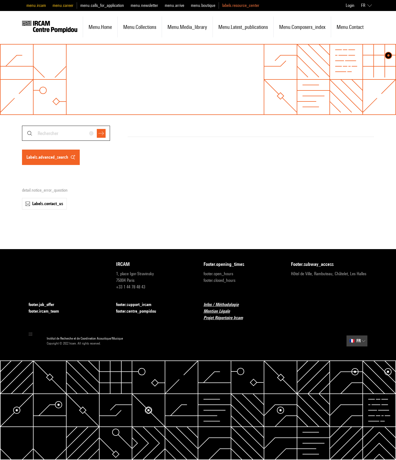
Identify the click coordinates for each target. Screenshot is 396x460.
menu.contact (350, 27)
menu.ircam (36, 5)
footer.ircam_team (47, 311)
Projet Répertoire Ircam (226, 318)
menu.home (100, 27)
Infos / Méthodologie (224, 305)
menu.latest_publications (243, 27)
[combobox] (66, 133)
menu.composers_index (302, 27)
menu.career (63, 5)
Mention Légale (220, 311)
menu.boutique (203, 5)
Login (350, 5)
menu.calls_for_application (102, 5)
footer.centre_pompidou (139, 311)
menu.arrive (174, 5)
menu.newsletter (144, 5)
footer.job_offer (45, 305)
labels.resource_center (240, 5)
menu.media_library (187, 27)
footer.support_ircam (137, 305)
